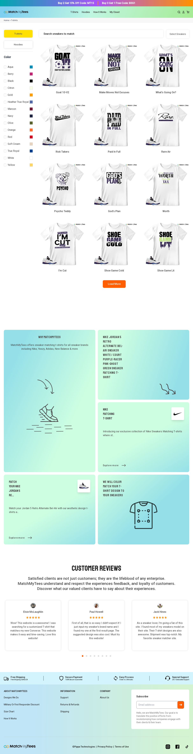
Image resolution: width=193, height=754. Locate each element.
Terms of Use (122, 746)
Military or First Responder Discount (21, 704)
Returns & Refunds (69, 704)
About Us (104, 697)
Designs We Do (11, 697)
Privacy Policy (106, 746)
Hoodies (18, 44)
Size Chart (9, 711)
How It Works (99, 12)
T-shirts (18, 33)
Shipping (64, 711)
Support (64, 697)
